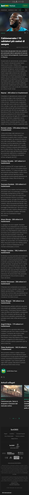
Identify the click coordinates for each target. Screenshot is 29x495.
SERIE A (3, 399)
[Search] (26, 10)
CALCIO (21, 10)
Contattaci (12, 433)
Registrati (25, 5)
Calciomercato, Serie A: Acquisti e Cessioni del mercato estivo (9, 403)
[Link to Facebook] (25, 33)
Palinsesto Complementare (14, 484)
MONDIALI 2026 (13, 10)
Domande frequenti (20, 433)
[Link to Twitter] (27, 33)
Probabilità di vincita (14, 483)
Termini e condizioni (20, 436)
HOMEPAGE (4, 10)
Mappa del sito (14, 438)
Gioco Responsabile (9, 436)
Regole (5, 433)
